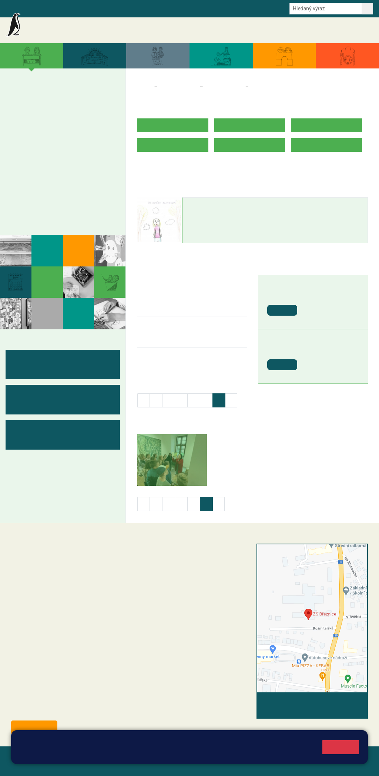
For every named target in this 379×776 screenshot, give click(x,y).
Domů (144, 87)
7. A (39, 152)
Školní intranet (67, 8)
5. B (103, 109)
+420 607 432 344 (190, 593)
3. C (59, 124)
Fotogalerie (31, 215)
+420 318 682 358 (164, 555)
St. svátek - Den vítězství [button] (327, 353)
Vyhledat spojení (342, 702)
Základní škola (59, 27)
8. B (59, 166)
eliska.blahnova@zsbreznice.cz (221, 236)
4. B (79, 109)
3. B (59, 109)
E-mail (122, 8)
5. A (100, 95)
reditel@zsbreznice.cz (176, 563)
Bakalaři (36, 8)
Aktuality (159, 30)
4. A (79, 95)
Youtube (182, 8)
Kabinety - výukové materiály (60, 201)
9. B (79, 166)
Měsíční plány (35, 186)
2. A (39, 95)
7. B (38, 166)
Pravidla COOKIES (58, 765)
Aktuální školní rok (227, 30)
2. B (38, 109)
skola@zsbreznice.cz (175, 609)
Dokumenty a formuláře (281, 30)
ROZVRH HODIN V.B (163, 167)
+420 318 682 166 (188, 601)
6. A (18, 152)
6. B (18, 166)
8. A (59, 152)
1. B (18, 109)
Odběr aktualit (151, 8)
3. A (59, 95)
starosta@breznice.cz (52, 710)
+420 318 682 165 (191, 585)
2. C (38, 124)
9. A (79, 152)
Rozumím (340, 746)
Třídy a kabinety (179, 87)
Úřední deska (329, 30)
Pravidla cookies (160, 754)
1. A (18, 95)
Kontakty (360, 30)
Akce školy (187, 30)
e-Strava (99, 8)
